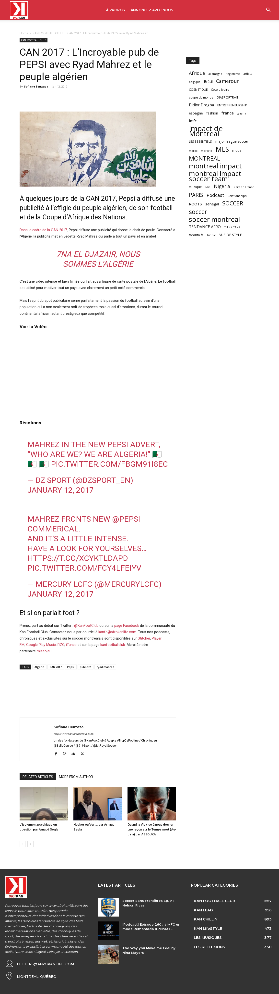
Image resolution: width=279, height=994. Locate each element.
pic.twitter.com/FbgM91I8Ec (109, 464)
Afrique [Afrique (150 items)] (197, 73)
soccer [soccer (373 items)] (198, 211)
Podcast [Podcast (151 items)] (215, 195)
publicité (85, 667)
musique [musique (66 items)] (195, 187)
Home (24, 33)
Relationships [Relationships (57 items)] (237, 196)
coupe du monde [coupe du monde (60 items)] (201, 97)
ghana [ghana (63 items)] (241, 113)
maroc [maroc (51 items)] (193, 150)
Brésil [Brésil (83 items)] (208, 81)
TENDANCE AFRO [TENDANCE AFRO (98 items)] (205, 226)
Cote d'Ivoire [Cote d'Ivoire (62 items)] (220, 90)
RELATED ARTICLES (38, 777)
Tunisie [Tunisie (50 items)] (211, 235)
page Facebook (126, 625)
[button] (268, 10)
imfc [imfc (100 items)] (193, 121)
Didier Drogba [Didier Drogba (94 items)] (201, 105)
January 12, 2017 (60, 490)
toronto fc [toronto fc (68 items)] (196, 235)
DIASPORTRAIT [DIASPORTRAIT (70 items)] (227, 97)
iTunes (71, 644)
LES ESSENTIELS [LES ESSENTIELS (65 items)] (200, 141)
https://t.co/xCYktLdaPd (77, 558)
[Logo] (19, 10)
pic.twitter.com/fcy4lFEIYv (84, 568)
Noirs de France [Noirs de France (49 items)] (243, 187)
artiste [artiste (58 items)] (247, 73)
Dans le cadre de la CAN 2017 (43, 230)
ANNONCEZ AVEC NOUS (152, 10)
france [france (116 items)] (227, 112)
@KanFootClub (86, 625)
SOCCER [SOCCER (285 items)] (232, 203)
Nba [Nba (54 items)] (207, 187)
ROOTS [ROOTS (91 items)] (195, 203)
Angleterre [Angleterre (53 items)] (233, 73)
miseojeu (44, 651)
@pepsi (126, 519)
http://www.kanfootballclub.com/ (74, 734)
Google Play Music (41, 644)
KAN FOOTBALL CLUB (48, 33)
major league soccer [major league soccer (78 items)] (231, 141)
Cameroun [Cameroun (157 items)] (228, 81)
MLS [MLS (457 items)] (222, 149)
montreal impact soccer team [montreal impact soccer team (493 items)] (215, 176)
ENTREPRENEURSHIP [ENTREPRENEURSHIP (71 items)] (232, 105)
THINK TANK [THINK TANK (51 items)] (232, 227)
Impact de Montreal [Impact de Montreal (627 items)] (206, 131)
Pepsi (70, 667)
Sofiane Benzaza (36, 86)
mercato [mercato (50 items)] (206, 150)
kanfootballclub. (113, 644)
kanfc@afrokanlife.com (117, 632)
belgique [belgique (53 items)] (194, 82)
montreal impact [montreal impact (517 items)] (215, 165)
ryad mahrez (105, 667)
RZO (61, 644)
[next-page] (30, 844)
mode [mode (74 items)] (237, 150)
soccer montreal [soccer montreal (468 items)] (214, 219)
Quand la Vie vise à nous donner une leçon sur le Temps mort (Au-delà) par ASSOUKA (152, 829)
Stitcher (144, 638)
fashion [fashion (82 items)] (212, 113)
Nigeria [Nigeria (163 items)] (222, 186)
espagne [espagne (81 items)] (196, 113)
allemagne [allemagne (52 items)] (215, 73)
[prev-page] (23, 844)
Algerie (39, 667)
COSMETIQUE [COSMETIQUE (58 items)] (198, 89)
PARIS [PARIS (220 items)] (196, 194)
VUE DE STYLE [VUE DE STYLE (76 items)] (230, 234)
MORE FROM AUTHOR (76, 777)
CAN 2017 (56, 667)
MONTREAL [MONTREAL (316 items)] (204, 158)
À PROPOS (115, 10)
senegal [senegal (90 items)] (212, 203)
